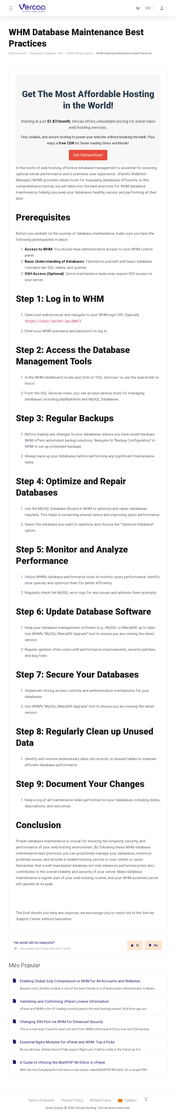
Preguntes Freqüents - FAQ (46, 53)
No (153, 945)
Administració (17, 53)
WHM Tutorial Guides (79, 53)
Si (135, 945)
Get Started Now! (88, 155)
